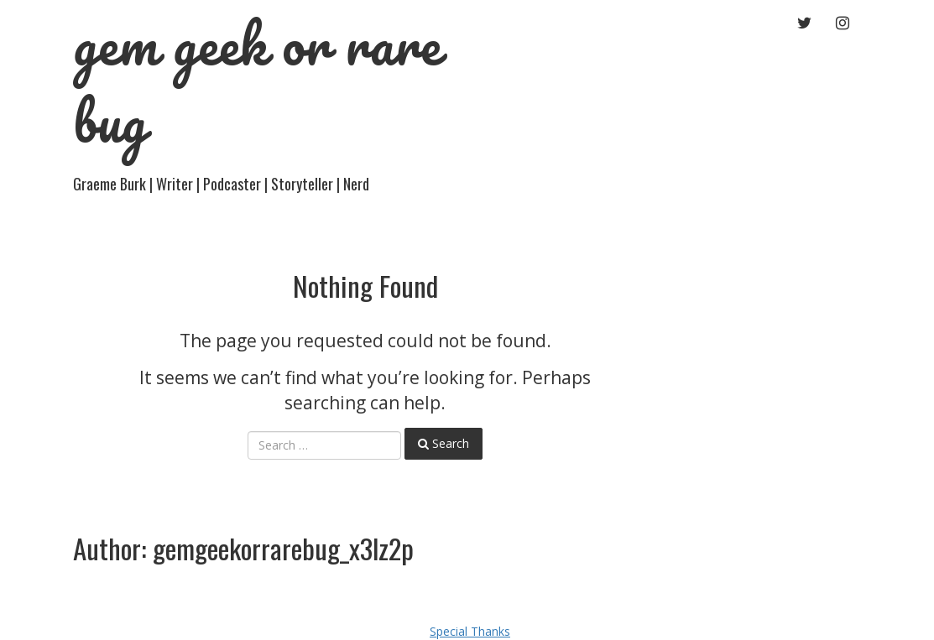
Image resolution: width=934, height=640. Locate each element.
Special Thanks (470, 631)
